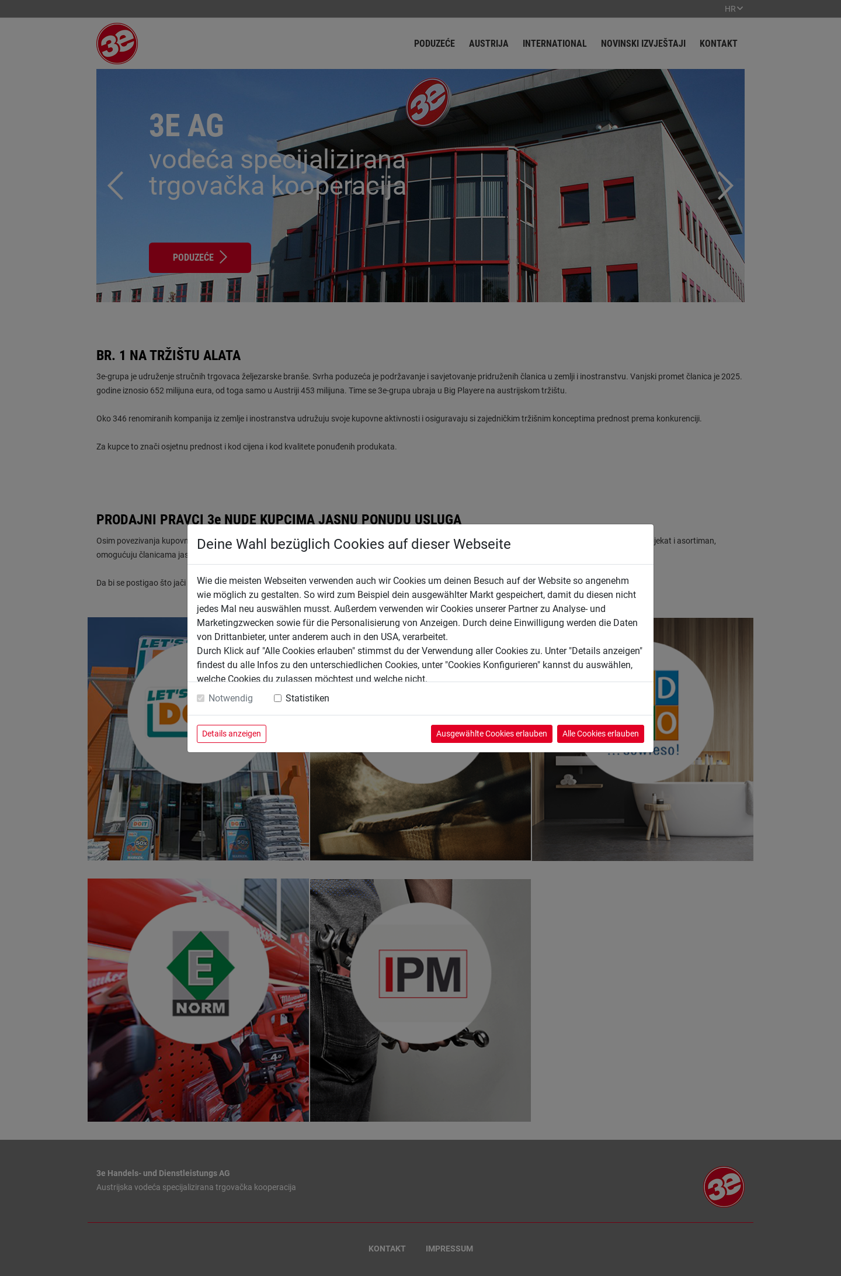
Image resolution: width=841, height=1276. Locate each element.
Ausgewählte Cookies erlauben (491, 733)
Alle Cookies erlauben (600, 733)
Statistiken (307, 698)
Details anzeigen (231, 733)
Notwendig (230, 698)
